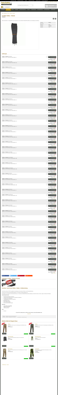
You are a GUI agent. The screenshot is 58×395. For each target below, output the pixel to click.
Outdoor (16, 9)
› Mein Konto (51, 1)
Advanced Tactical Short (10, 336)
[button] (5, 275)
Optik (13, 9)
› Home (48, 1)
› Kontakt (55, 1)
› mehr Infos (4, 333)
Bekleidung (8, 9)
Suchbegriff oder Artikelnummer (23, 5)
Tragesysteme (33, 9)
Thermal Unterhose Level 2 (38, 336)
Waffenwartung (40, 9)
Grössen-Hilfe (29, 313)
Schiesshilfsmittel (23, 9)
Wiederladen (53, 9)
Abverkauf (3, 9)
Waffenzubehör (46, 9)
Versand (54, 60)
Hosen (8, 364)
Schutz (28, 9)
